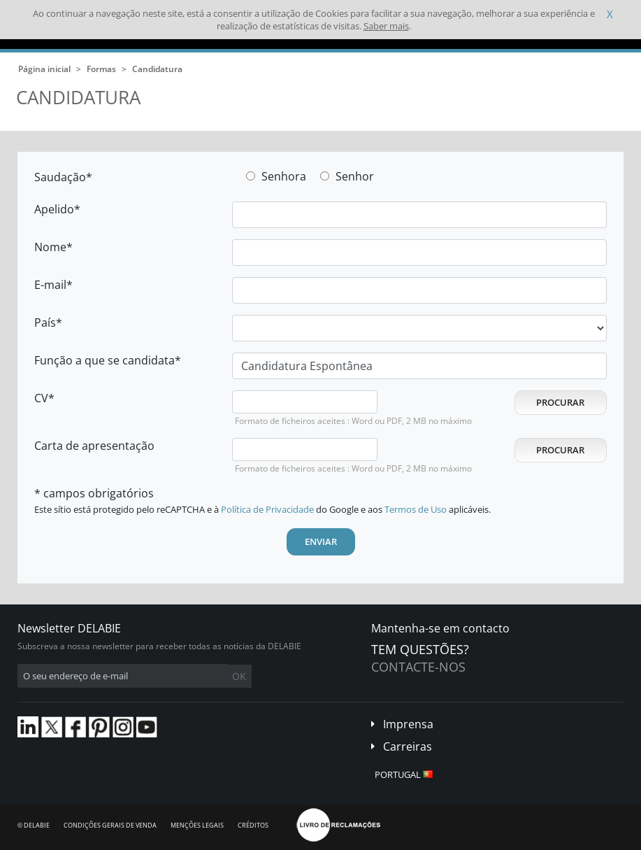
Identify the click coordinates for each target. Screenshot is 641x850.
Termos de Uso (415, 509)
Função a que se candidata (104, 360)
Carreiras (407, 746)
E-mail (50, 284)
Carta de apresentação (94, 445)
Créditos (253, 825)
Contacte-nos (418, 666)
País (45, 322)
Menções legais (197, 825)
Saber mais (386, 26)
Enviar (321, 541)
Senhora (283, 176)
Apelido (54, 209)
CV (41, 398)
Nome (50, 247)
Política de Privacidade (267, 509)
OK (239, 676)
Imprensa (408, 724)
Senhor (355, 176)
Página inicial (44, 69)
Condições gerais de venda (110, 825)
